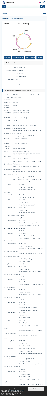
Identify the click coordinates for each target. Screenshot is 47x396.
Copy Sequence (30, 57)
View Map (40, 57)
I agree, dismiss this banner (36, 389)
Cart (41, 2)
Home (3, 18)
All (4, 6)
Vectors (21, 18)
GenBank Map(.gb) (18, 57)
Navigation (4, 13)
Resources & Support (12, 18)
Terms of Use (10, 394)
